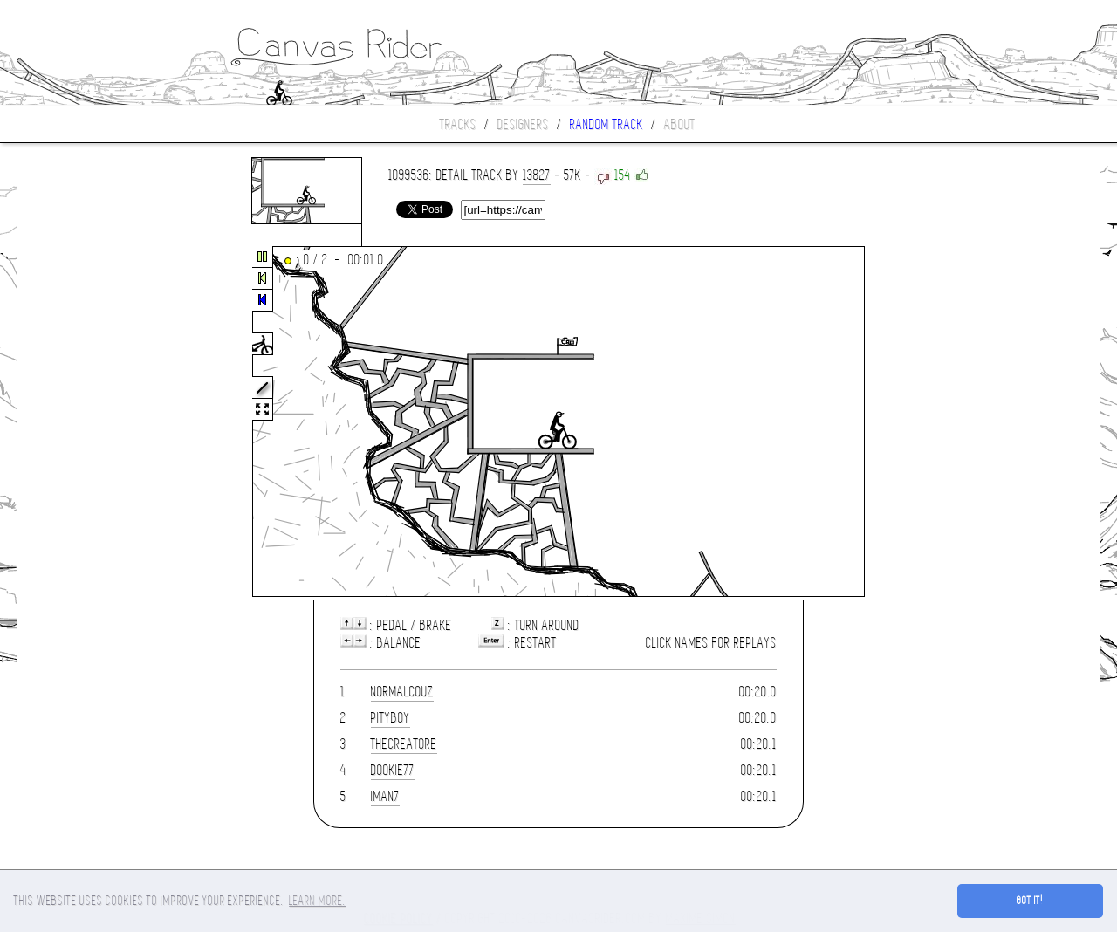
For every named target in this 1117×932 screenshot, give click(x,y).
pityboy (390, 718)
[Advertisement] (90, 422)
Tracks (458, 124)
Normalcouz (402, 691)
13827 (537, 175)
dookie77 (393, 770)
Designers (523, 124)
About (680, 124)
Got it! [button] (1030, 901)
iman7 (385, 796)
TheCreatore (404, 744)
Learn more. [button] (317, 900)
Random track (606, 124)
